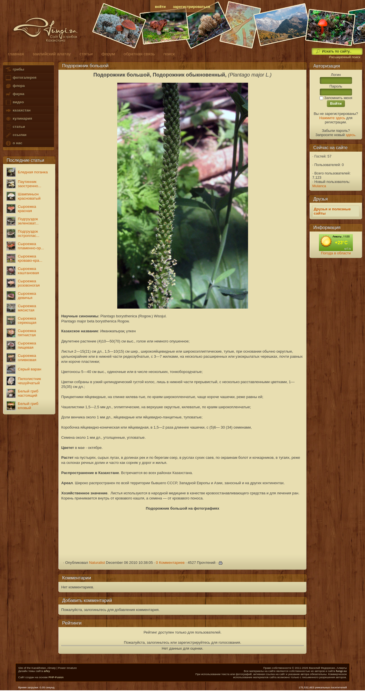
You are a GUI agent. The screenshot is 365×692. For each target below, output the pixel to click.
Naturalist (97, 562)
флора (15, 85)
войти (160, 7)
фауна (15, 94)
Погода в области (336, 253)
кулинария (18, 118)
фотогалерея (20, 77)
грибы (14, 69)
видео (14, 102)
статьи (15, 126)
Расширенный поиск (344, 57)
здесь (350, 135)
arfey (47, 671)
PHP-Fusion (56, 677)
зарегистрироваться (191, 7)
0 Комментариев (170, 562)
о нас (13, 143)
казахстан (18, 110)
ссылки (16, 135)
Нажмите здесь (332, 118)
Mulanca (319, 186)
